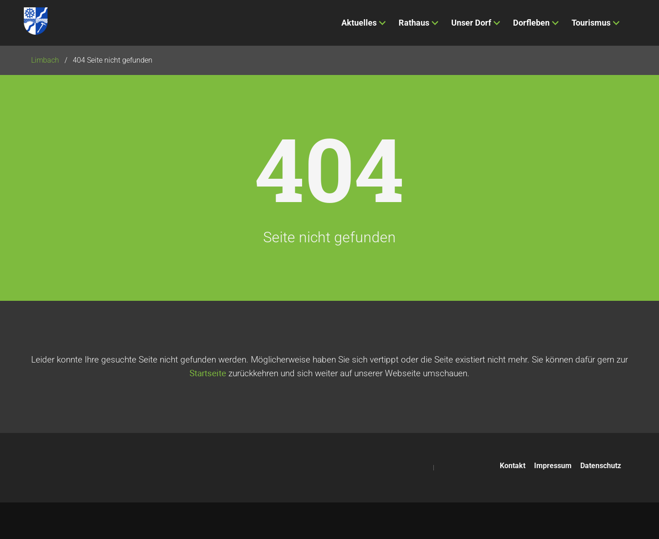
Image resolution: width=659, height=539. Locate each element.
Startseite (207, 373)
